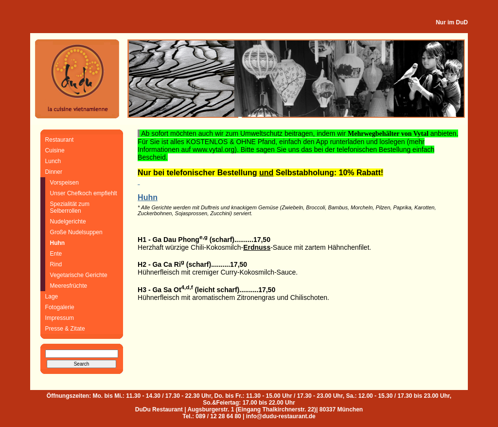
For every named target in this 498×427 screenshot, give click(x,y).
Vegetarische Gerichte (78, 275)
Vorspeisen (64, 182)
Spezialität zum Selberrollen (69, 207)
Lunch (53, 161)
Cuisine (55, 150)
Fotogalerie (59, 307)
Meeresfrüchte (69, 285)
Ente (56, 253)
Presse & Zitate (65, 328)
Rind (56, 264)
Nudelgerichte (68, 221)
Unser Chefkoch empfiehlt (83, 193)
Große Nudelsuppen (76, 232)
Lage (51, 296)
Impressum (59, 318)
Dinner (53, 171)
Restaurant (59, 139)
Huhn (57, 243)
